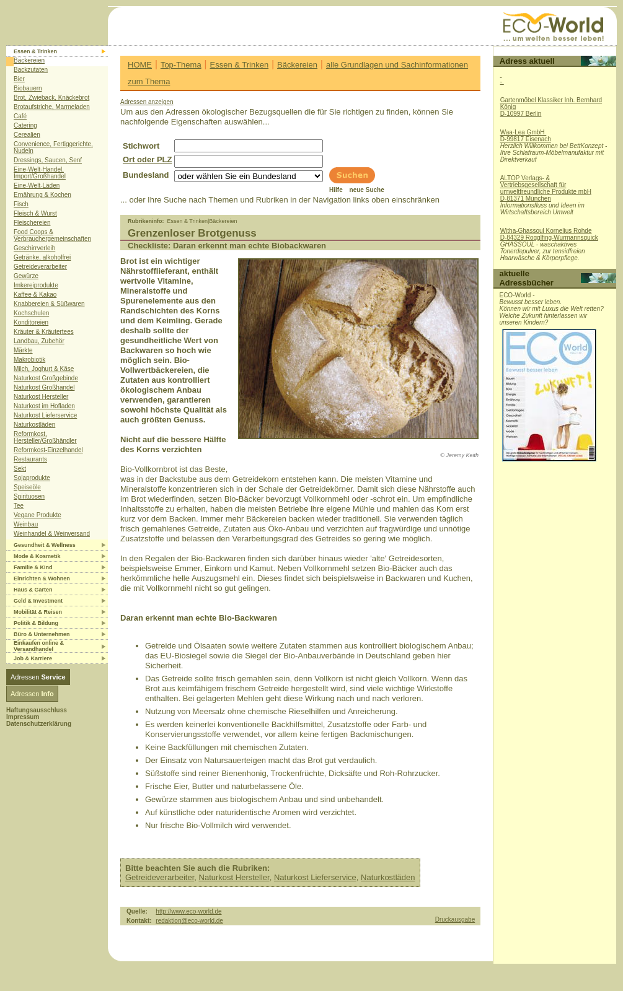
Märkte (23, 350)
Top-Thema (181, 64)
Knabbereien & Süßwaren (49, 303)
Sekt (20, 468)
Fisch (21, 204)
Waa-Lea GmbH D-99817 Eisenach (525, 135)
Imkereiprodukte (36, 285)
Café (20, 116)
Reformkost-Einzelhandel (48, 450)
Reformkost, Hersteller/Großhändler (45, 437)
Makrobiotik (29, 359)
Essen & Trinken (239, 64)
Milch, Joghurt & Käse (44, 368)
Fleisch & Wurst (35, 213)
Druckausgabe (455, 919)
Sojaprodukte (32, 477)
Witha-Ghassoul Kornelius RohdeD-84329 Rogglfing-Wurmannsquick (549, 234)
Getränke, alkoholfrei (42, 257)
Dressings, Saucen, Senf (48, 160)
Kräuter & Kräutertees (44, 331)
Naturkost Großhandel (44, 387)
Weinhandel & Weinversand (52, 533)
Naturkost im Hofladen (44, 406)
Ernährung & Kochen (42, 194)
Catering (25, 125)
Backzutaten (31, 69)
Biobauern (28, 88)
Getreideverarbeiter (40, 266)
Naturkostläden (34, 424)
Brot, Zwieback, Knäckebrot (51, 97)
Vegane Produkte (37, 515)
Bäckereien (29, 60)
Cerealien (27, 134)
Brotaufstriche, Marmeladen (52, 106)
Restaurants (30, 459)
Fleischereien (32, 222)
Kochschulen (31, 313)
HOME (140, 64)
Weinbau (26, 524)
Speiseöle (27, 487)
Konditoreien (31, 322)
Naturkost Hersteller (41, 396)
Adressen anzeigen (147, 101)
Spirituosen (29, 496)
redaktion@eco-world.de (189, 920)
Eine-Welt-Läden (37, 185)
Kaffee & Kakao (35, 294)
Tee (19, 505)
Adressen (38, 677)
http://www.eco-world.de (188, 911)
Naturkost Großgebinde (46, 378)
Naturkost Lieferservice (45, 415)
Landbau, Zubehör (39, 341)
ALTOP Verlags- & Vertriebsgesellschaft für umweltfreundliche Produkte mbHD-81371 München (545, 188)
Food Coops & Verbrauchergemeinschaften (52, 235)
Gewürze (26, 276)
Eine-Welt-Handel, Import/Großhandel (40, 173)
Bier (19, 79)
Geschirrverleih (34, 248)
